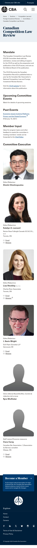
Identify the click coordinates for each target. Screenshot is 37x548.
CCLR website (14, 86)
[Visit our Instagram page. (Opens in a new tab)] (30, 525)
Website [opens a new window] (9, 298)
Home (5, 16)
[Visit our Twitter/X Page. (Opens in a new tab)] (18, 525)
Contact (6, 517)
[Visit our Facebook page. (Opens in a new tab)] (6, 525)
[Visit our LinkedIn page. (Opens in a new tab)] (12, 525)
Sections (13, 16)
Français (30, 3)
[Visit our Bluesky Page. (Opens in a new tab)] (24, 525)
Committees (26, 19)
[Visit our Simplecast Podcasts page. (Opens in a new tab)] (35, 525)
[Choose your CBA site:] (14, 3)
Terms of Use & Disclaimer (12, 531)
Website (8, 243)
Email (7, 240)
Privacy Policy (8, 534)
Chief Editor (19, 137)
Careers (6, 520)
